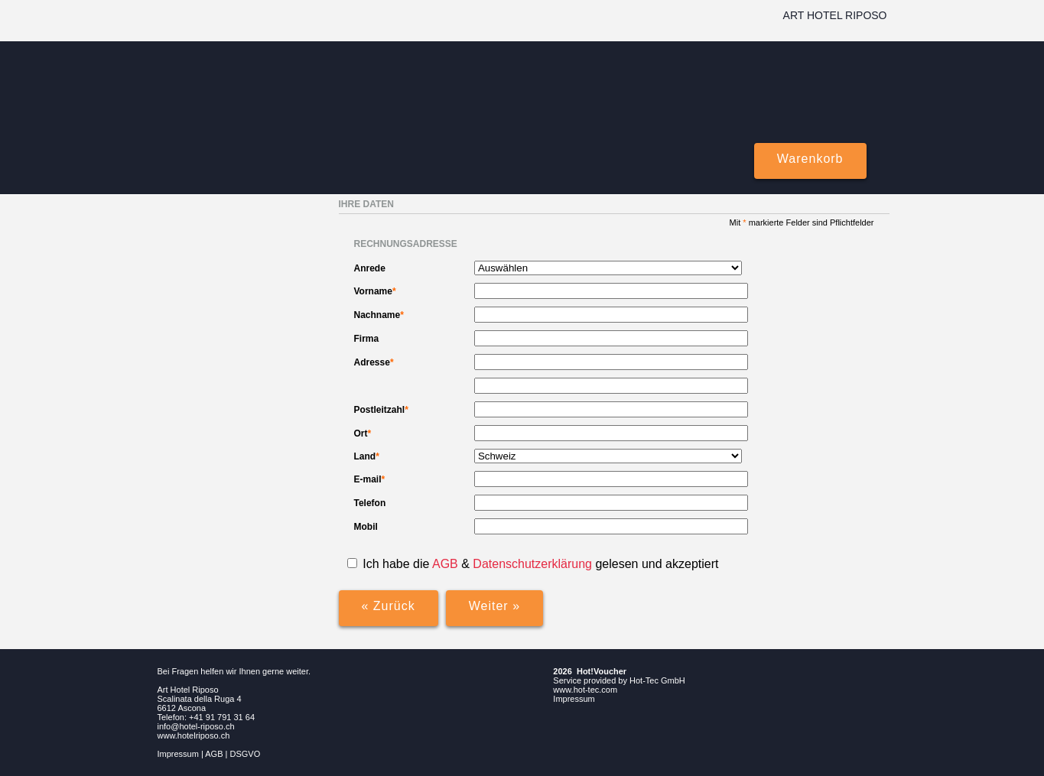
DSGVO (245, 753)
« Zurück (388, 605)
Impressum (178, 753)
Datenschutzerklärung (534, 563)
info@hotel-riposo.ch (196, 726)
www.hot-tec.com (585, 689)
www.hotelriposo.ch (194, 735)
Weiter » (494, 605)
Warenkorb (810, 158)
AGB (445, 563)
